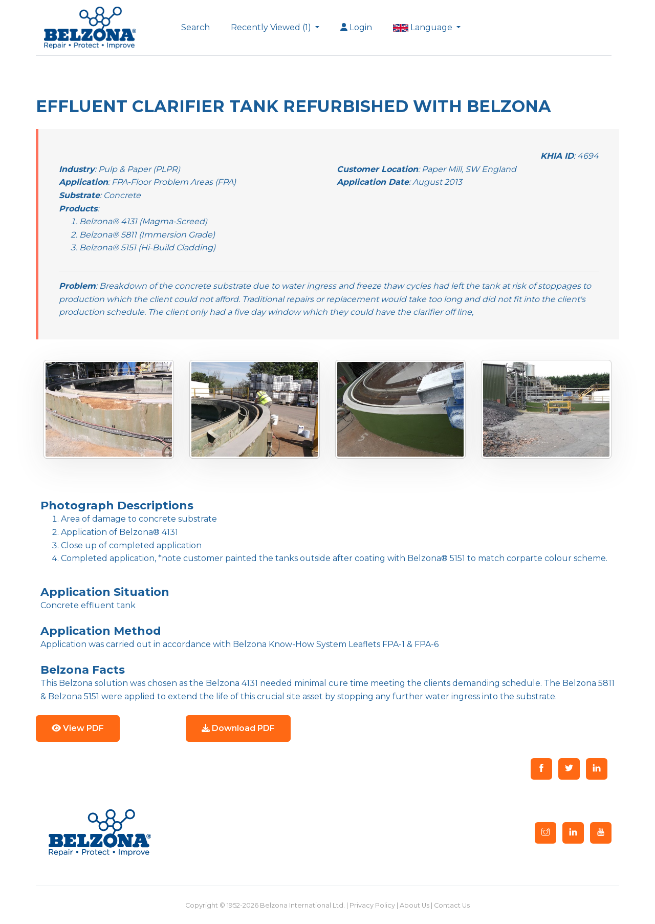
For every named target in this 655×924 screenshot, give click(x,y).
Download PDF (238, 728)
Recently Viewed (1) (272, 27)
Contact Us (452, 905)
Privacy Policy (372, 905)
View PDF (78, 728)
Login (356, 27)
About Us (414, 905)
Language (423, 27)
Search (195, 27)
